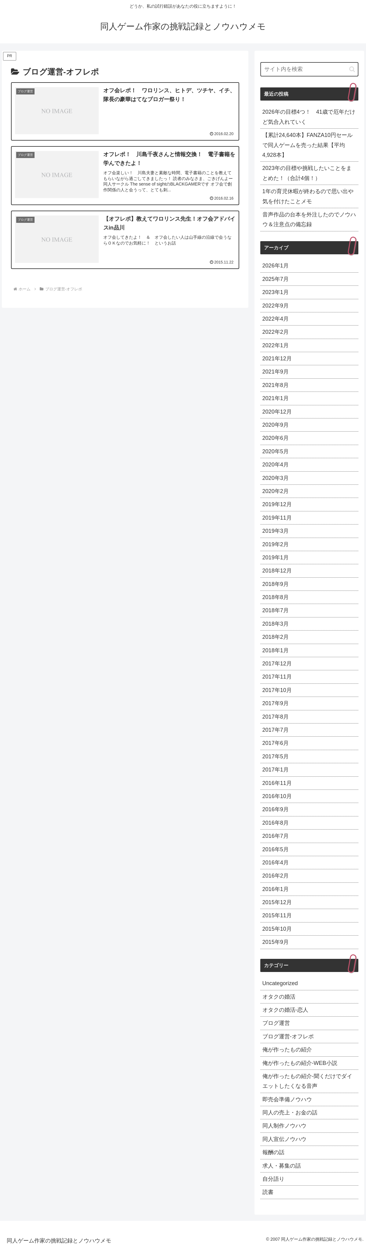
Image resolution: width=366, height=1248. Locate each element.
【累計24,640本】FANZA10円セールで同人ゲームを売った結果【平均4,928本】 (307, 145)
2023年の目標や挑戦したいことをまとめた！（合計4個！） (307, 173)
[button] (352, 69)
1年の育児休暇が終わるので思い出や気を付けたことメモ (307, 196)
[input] (309, 69)
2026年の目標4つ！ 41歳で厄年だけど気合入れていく (308, 117)
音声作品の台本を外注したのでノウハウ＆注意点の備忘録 (309, 219)
